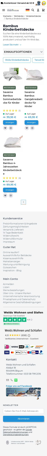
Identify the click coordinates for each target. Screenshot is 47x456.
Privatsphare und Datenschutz (19, 299)
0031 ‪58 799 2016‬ (32, 374)
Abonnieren (23, 419)
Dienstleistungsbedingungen (16, 435)
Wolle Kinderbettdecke (17, 60)
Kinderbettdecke (33, 16)
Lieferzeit (19, 230)
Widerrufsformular (13, 239)
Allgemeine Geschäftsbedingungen (22, 302)
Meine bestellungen (13, 290)
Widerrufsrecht (11, 236)
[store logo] (13, 10)
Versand (7, 230)
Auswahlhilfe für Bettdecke (17, 255)
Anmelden (8, 284)
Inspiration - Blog (12, 270)
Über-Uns (8, 293)
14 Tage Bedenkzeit (13, 233)
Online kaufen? (11, 252)
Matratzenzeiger (11, 261)
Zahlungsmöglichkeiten (16, 226)
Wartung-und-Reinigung (16, 264)
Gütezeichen (9, 267)
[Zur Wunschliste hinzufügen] (5, 128)
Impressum (9, 242)
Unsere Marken (23, 293)
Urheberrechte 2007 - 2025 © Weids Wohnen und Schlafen (22, 442)
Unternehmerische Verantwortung (21, 296)
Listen (6, 287)
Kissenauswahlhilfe (13, 258)
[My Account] (38, 10)
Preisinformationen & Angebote (20, 223)
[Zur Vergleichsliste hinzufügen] (11, 128)
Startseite (7, 16)
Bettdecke (19, 16)
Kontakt (11, 359)
